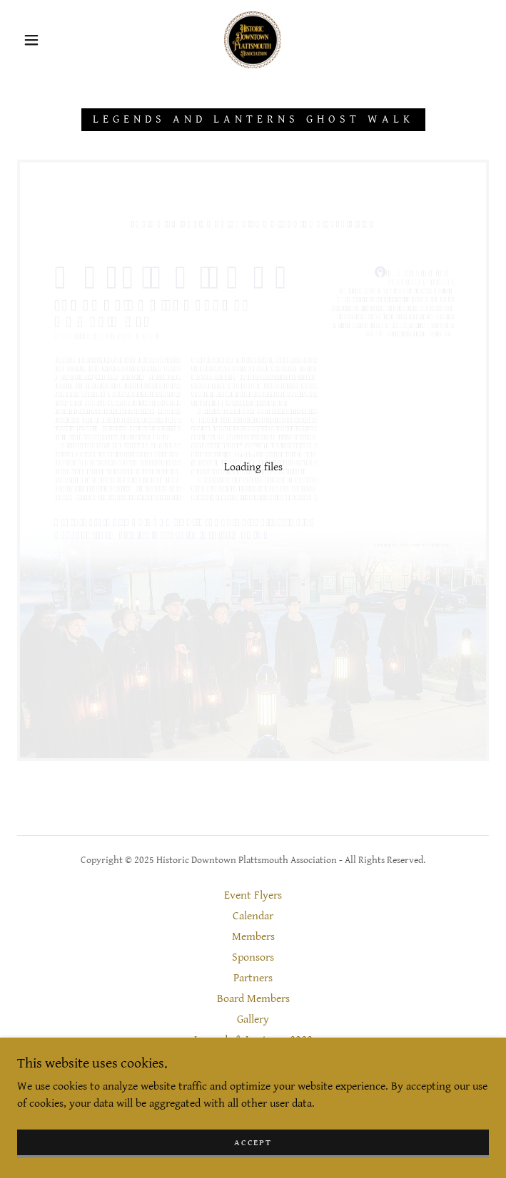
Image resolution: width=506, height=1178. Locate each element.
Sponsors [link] (253, 957)
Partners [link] (253, 978)
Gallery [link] (253, 1019)
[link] (252, 39)
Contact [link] (253, 1061)
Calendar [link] (253, 916)
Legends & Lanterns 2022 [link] (253, 1040)
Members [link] (253, 937)
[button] (40, 40)
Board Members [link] (253, 999)
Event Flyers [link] (253, 895)
